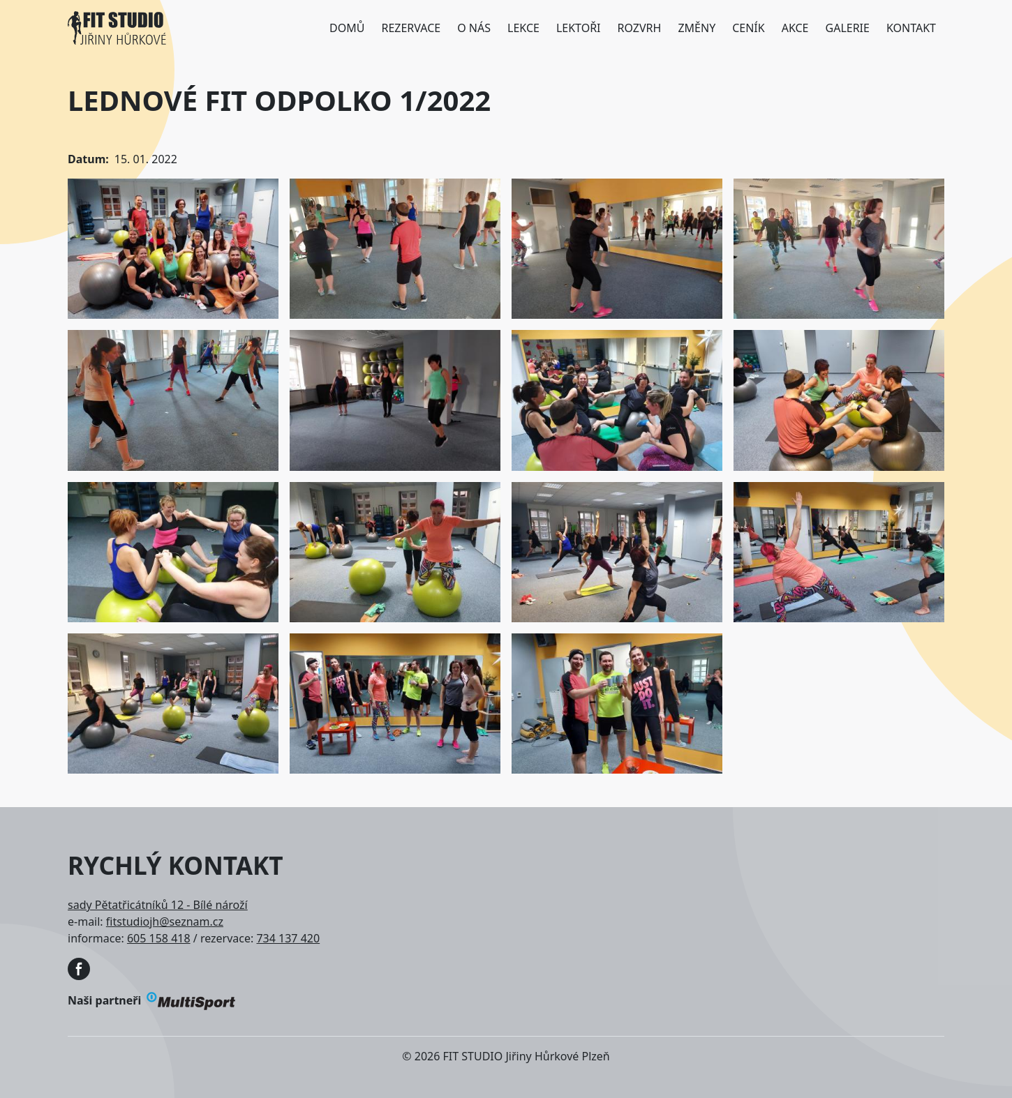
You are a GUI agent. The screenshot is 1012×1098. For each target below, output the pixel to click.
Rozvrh (640, 28)
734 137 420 (288, 938)
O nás (474, 28)
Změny (696, 28)
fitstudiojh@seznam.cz (164, 921)
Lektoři (578, 28)
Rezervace (410, 28)
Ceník (748, 28)
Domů (346, 28)
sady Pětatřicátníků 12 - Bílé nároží (158, 904)
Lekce (523, 28)
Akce (795, 28)
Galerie (848, 28)
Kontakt (911, 28)
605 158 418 (159, 938)
